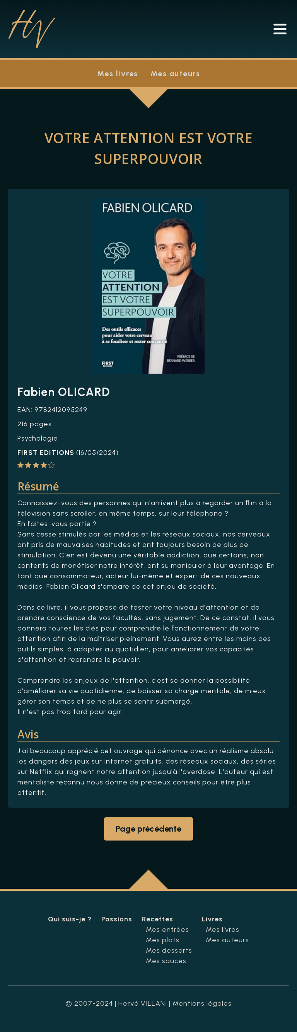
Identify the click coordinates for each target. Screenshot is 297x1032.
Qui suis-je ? (70, 919)
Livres (212, 919)
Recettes (157, 919)
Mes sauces (166, 961)
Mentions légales (202, 1003)
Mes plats (162, 940)
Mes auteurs (175, 73)
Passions (116, 919)
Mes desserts (169, 950)
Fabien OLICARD (63, 392)
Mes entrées (167, 929)
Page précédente (148, 829)
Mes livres (117, 73)
